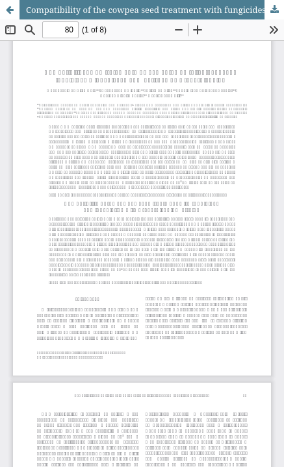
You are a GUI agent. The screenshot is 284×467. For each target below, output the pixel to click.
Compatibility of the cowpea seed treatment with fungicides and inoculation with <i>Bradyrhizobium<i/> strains (155, 10)
